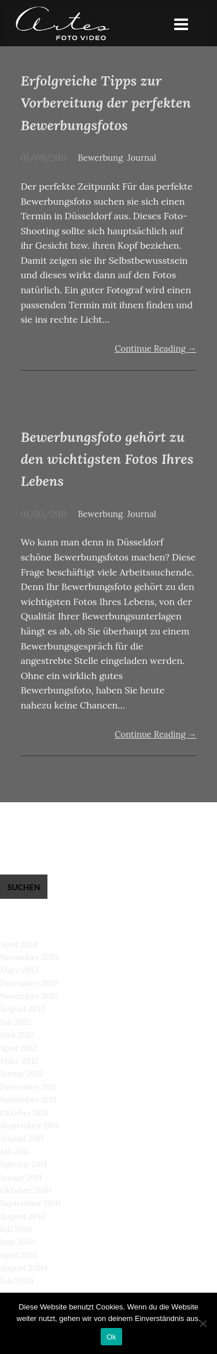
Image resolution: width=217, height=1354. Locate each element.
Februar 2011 (23, 1164)
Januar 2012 (21, 1073)
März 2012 (19, 1061)
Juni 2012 (17, 1035)
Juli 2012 (15, 1022)
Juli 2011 (15, 1151)
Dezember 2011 (28, 1087)
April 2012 (18, 1048)
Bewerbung (100, 157)
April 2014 (18, 944)
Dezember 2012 (28, 983)
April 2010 (19, 1255)
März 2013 (19, 970)
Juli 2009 (17, 1281)
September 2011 (29, 1125)
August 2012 (22, 1008)
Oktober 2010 (25, 1190)
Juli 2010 (16, 1229)
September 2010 (30, 1203)
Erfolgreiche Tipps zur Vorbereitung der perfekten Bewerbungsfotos (106, 103)
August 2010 (23, 1216)
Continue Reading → (155, 348)
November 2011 (28, 1099)
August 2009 (23, 1268)
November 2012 (29, 996)
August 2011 (21, 1138)
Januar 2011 (21, 1177)
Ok (111, 1337)
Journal (141, 157)
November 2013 (29, 957)
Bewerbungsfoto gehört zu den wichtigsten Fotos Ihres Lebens (107, 459)
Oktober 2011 (24, 1113)
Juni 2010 (17, 1242)
